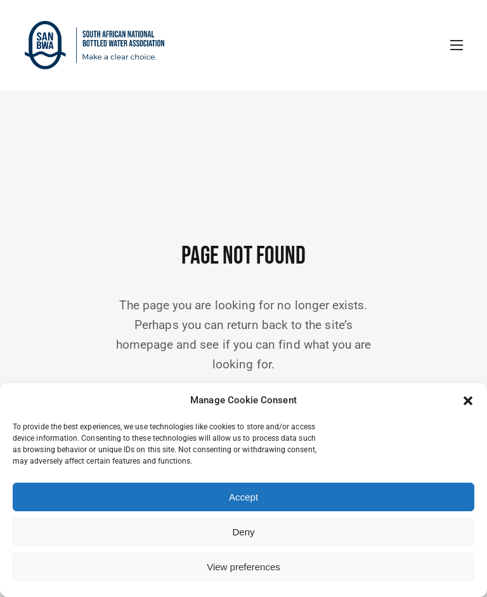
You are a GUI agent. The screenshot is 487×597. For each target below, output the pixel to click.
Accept (243, 497)
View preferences (243, 566)
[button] (468, 400)
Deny (243, 532)
